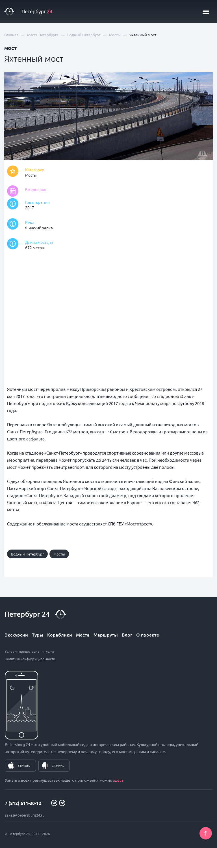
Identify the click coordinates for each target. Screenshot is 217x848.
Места (83, 634)
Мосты (31, 175)
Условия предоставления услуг (30, 651)
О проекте (147, 634)
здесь (118, 780)
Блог (127, 634)
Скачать (24, 765)
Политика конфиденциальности (30, 658)
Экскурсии (16, 634)
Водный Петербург (27, 554)
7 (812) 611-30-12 (23, 803)
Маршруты (106, 634)
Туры (37, 634)
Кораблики (59, 634)
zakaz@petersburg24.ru (24, 815)
